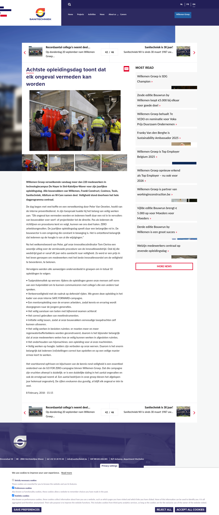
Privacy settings (109, 466)
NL (181, 4)
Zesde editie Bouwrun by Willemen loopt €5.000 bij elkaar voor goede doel (158, 100)
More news (164, 266)
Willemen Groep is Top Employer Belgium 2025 (158, 154)
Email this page (127, 69)
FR (187, 4)
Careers (123, 14)
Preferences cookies (23, 488)
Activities (92, 14)
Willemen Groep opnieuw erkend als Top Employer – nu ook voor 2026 (158, 175)
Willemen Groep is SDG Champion (152, 78)
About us (112, 14)
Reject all (164, 509)
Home (70, 14)
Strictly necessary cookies (26, 480)
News (102, 14)
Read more (66, 472)
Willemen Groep (183, 14)
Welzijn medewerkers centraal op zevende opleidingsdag (158, 248)
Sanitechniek (41, 14)
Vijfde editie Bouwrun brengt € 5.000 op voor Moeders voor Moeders (157, 213)
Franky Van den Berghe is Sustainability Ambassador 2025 (159, 135)
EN (194, 4)
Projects (80, 14)
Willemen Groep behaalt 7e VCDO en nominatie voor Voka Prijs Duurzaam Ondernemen (157, 119)
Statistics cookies (22, 496)
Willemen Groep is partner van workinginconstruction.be (157, 191)
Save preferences (27, 509)
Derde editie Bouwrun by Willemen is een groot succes (157, 229)
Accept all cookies (190, 509)
